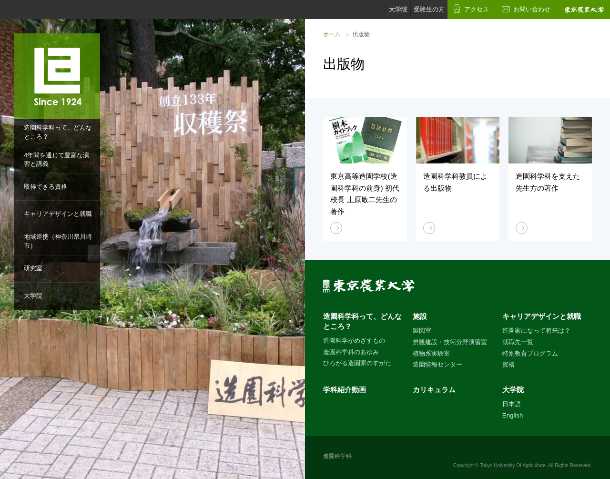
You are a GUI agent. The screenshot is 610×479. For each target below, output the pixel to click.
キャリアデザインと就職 (58, 213)
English (512, 415)
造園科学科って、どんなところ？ (58, 132)
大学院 (33, 295)
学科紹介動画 (344, 390)
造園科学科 (337, 456)
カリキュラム (434, 390)
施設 (420, 316)
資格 (508, 364)
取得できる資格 (45, 186)
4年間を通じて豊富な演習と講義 (56, 160)
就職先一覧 (517, 342)
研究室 (33, 268)
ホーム (331, 34)
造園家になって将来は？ (536, 330)
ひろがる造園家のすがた (357, 363)
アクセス (476, 9)
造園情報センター (437, 364)
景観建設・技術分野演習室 (450, 342)
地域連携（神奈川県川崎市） (58, 241)
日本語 (511, 404)
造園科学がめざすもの (354, 340)
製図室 (422, 330)
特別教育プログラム (530, 353)
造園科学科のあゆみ (351, 352)
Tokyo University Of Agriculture (513, 465)
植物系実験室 (431, 353)
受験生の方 (429, 9)
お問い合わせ (531, 9)
